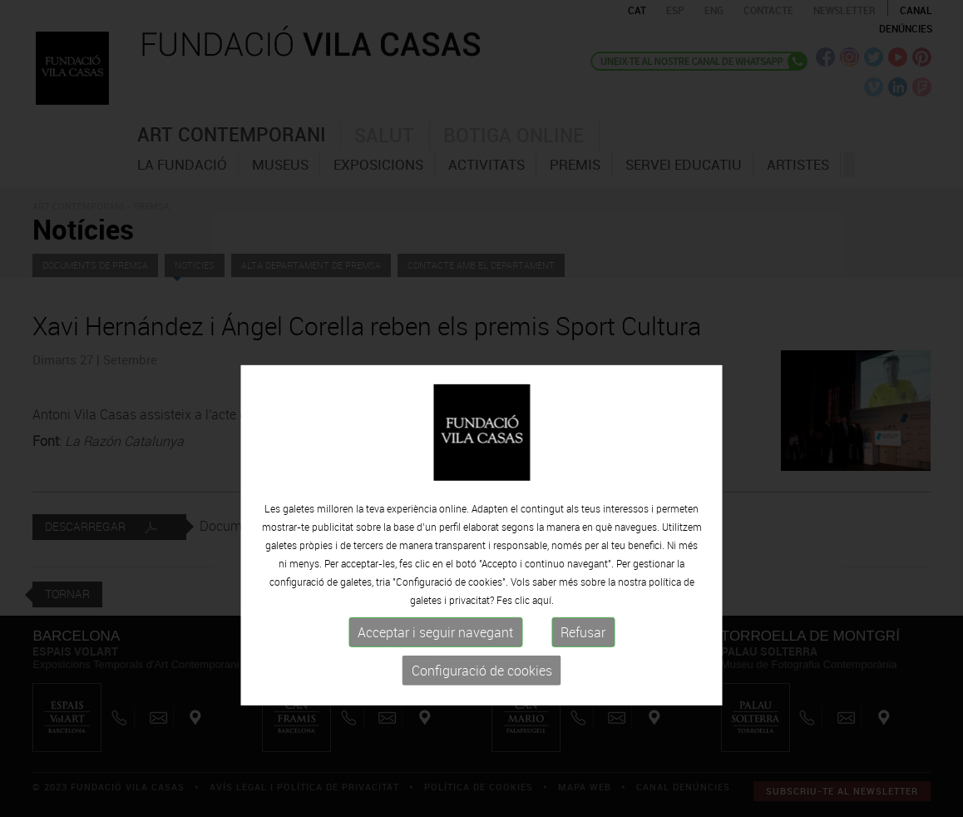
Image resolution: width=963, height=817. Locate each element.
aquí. (543, 640)
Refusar (583, 673)
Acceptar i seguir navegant (435, 673)
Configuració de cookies (482, 711)
